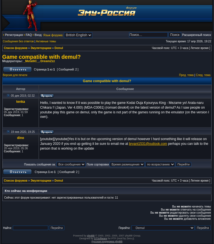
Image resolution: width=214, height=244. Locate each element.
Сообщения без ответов (18, 41)
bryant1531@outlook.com (148, 144)
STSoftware (100, 238)
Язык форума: (53, 35)
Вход (38, 34)
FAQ (29, 34)
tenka (20, 102)
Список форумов (16, 48)
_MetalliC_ (30, 61)
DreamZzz (47, 61)
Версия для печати (15, 75)
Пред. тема (186, 75)
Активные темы (46, 41)
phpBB (90, 235)
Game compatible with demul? (41, 57)
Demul (59, 48)
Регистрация (14, 34)
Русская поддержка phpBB (107, 241)
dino (20, 138)
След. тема (203, 75)
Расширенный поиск (196, 34)
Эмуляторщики (41, 48)
